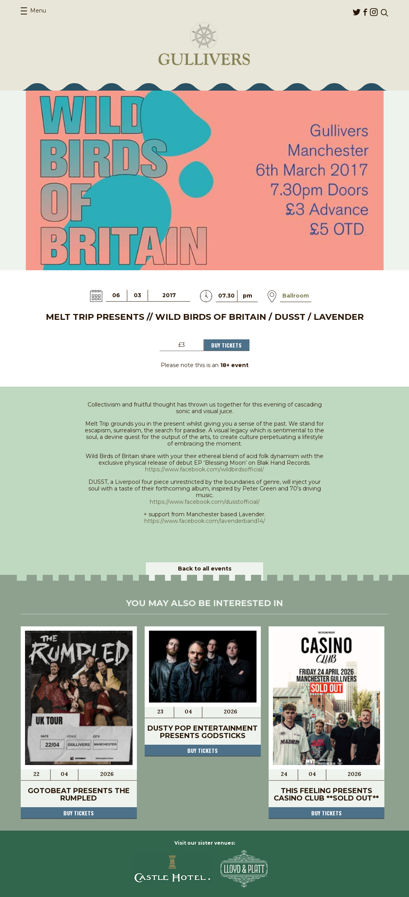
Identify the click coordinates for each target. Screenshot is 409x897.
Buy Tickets (226, 345)
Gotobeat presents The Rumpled (79, 794)
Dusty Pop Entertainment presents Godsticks (202, 732)
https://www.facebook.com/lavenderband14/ (204, 520)
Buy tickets (78, 813)
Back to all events (204, 568)
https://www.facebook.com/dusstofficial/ (205, 501)
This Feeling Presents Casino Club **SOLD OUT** (326, 794)
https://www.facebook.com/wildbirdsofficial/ (204, 469)
